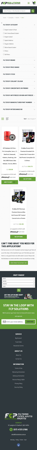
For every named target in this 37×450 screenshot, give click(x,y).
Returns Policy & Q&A (18, 380)
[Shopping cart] (33, 3)
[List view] (7, 119)
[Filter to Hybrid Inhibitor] (19, 40)
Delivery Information (18, 376)
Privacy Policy (18, 383)
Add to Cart (9, 182)
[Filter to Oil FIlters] (19, 55)
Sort (25, 119)
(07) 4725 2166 (21, 429)
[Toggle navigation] (29, 3)
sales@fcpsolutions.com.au (18, 434)
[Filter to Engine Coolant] (19, 37)
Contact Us (18, 359)
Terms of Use (18, 368)
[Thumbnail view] (3, 119)
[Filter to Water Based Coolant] (19, 47)
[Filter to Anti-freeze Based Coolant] (19, 33)
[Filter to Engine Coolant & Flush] (19, 30)
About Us (18, 355)
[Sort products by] (31, 118)
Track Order (18, 342)
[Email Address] (13, 322)
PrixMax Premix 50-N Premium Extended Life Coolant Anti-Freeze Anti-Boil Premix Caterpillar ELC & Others (27, 154)
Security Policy (18, 387)
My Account (18, 338)
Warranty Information (18, 372)
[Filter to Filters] (19, 51)
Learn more (12, 177)
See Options (27, 179)
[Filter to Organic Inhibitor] (19, 44)
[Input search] (17, 11)
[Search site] (32, 11)
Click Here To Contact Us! (19, 263)
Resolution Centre (19, 346)
